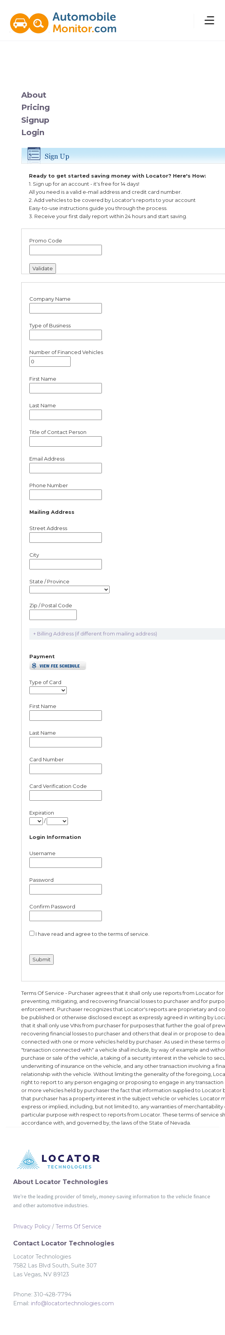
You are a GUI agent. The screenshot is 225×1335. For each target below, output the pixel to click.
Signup (35, 120)
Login (32, 132)
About (33, 95)
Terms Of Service (79, 1226)
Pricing (35, 107)
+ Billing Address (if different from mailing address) (95, 633)
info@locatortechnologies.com (72, 1303)
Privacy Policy (32, 1226)
